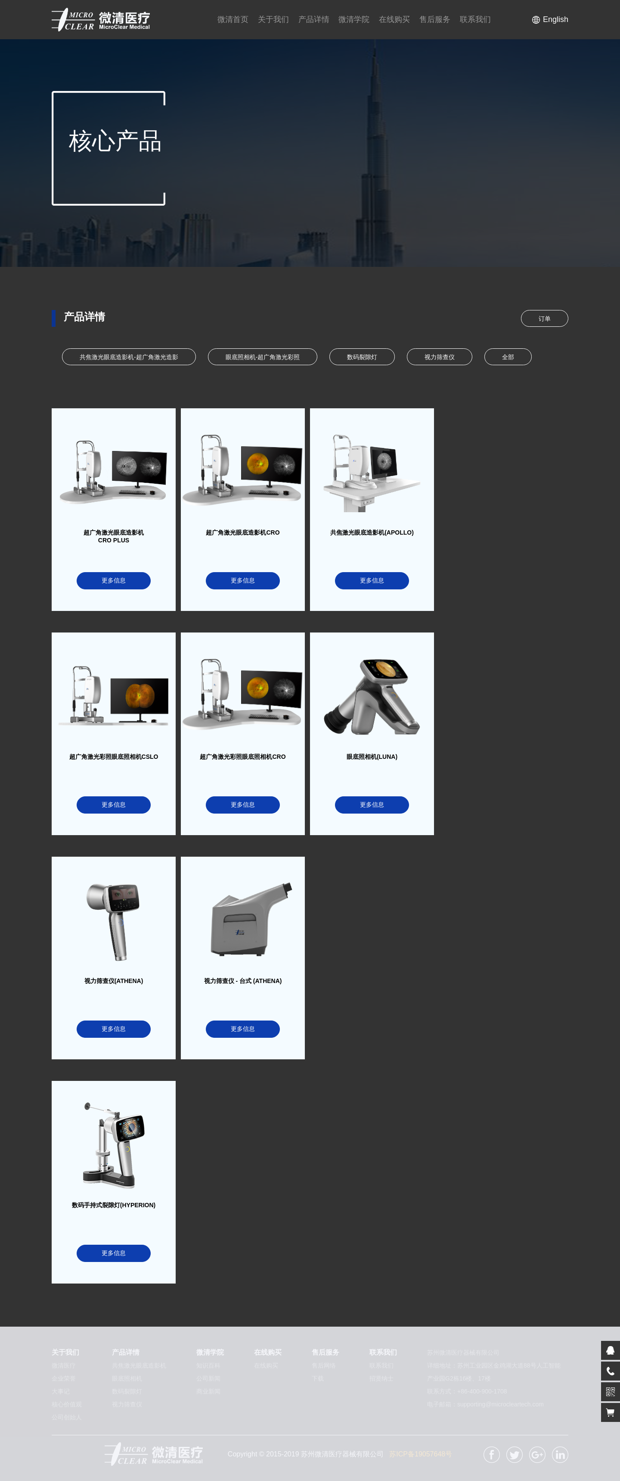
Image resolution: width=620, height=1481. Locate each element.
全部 (508, 357)
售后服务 (434, 19)
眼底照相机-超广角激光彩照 (263, 357)
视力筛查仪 (440, 357)
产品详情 (313, 19)
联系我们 (475, 19)
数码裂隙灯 (362, 357)
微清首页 (232, 19)
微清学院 (353, 19)
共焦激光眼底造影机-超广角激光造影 (129, 357)
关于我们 (273, 19)
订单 (545, 318)
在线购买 (394, 19)
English (555, 19)
